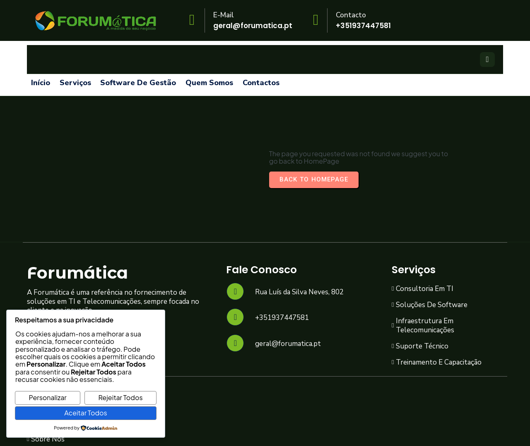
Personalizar (47, 397)
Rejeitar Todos (121, 397)
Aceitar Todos (85, 412)
